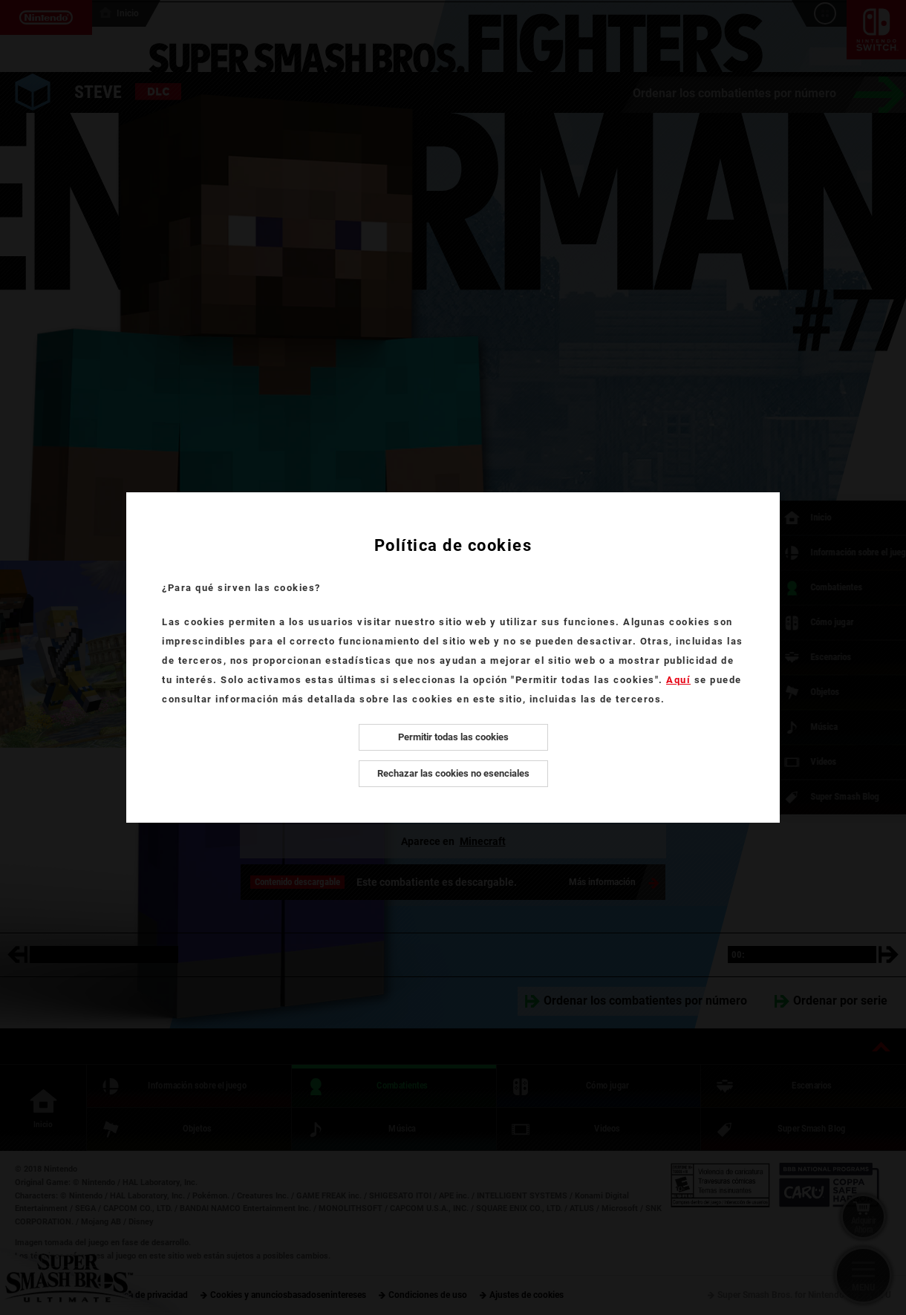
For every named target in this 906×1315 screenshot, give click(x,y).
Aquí (678, 679)
